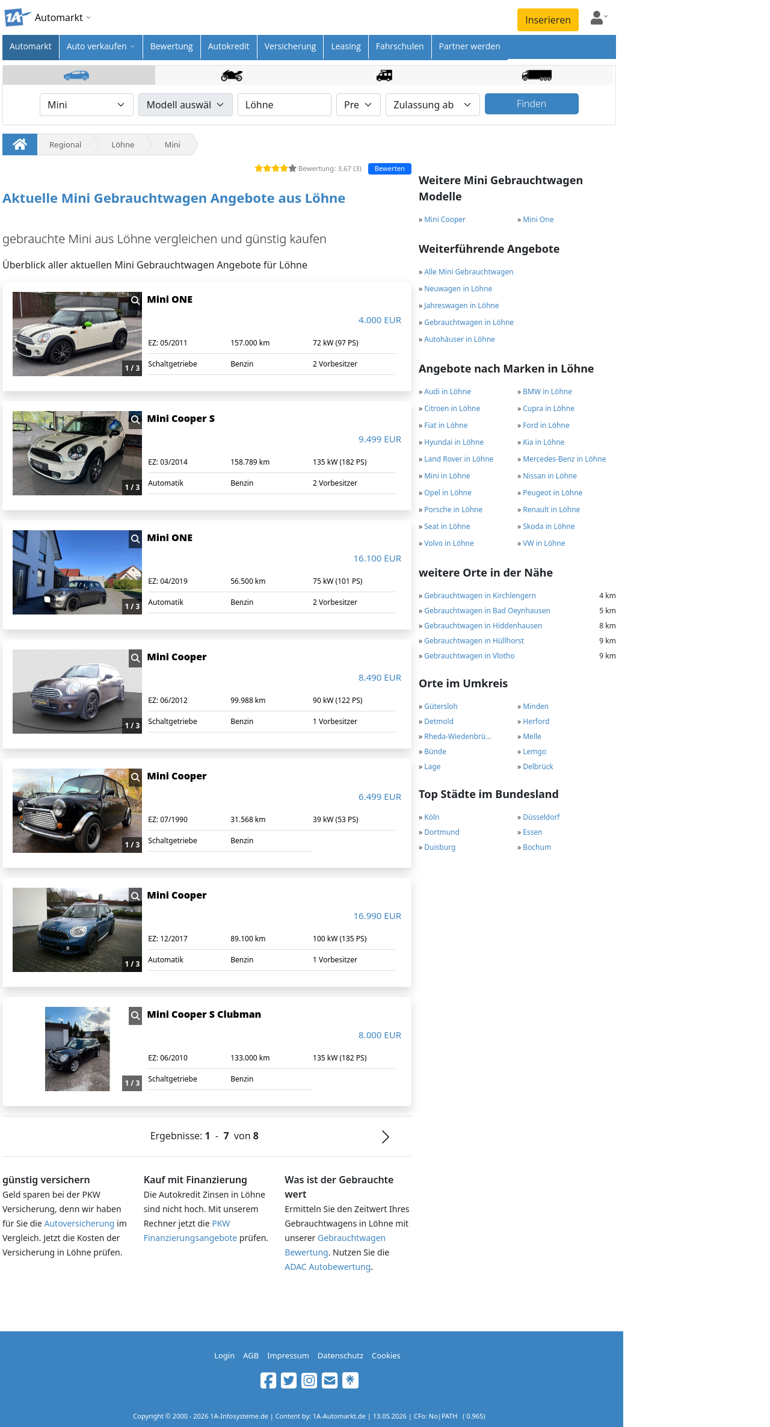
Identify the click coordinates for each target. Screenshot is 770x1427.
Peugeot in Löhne (552, 493)
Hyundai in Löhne (454, 442)
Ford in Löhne (546, 425)
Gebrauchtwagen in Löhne (469, 322)
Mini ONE (169, 299)
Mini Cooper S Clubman (204, 1014)
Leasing (345, 46)
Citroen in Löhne (452, 408)
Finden (531, 103)
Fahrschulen (400, 46)
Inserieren (548, 19)
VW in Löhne (544, 543)
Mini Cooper (445, 219)
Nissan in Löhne (550, 476)
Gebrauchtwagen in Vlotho (469, 656)
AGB (251, 1355)
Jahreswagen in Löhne (461, 305)
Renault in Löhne (551, 509)
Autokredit (229, 46)
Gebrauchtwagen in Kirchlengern (480, 595)
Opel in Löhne (448, 493)
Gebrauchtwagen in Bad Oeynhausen (487, 610)
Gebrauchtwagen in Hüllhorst (474, 641)
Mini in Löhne (447, 476)
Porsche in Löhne (453, 509)
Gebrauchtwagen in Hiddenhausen (483, 626)
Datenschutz (340, 1355)
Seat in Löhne (447, 526)
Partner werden (469, 46)
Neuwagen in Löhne (458, 288)
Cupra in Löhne (548, 408)
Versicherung (290, 46)
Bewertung (171, 46)
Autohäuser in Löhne (459, 339)
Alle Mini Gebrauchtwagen (468, 272)
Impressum (288, 1355)
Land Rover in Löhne (458, 459)
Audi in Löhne (447, 391)
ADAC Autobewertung (328, 1266)
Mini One (538, 219)
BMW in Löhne (547, 391)
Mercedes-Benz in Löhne (564, 459)
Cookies (386, 1355)
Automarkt (31, 46)
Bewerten (390, 168)
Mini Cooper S (181, 418)
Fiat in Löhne (445, 425)
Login (224, 1355)
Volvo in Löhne (449, 543)
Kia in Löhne (543, 442)
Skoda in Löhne (548, 526)
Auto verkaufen (97, 46)
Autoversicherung (79, 1223)
